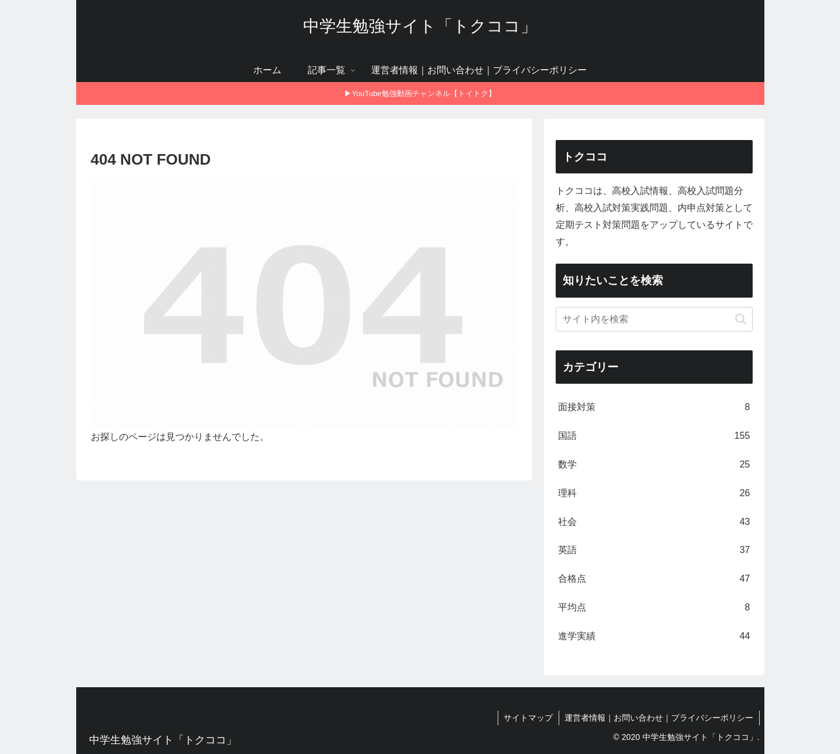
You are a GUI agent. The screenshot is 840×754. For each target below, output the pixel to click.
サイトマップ (527, 717)
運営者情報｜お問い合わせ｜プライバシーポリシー (658, 717)
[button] (740, 319)
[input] (654, 319)
